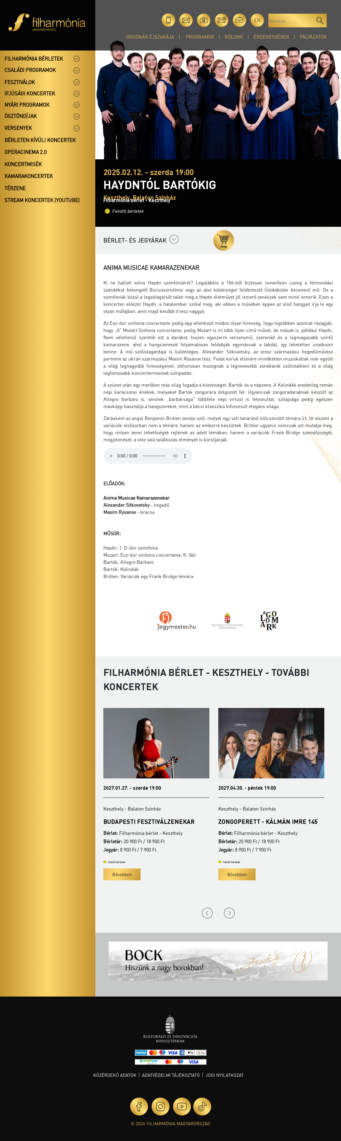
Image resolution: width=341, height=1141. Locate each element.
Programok (200, 37)
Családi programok (30, 70)
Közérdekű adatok (114, 1075)
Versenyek (18, 128)
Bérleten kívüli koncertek (40, 140)
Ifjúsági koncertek (29, 93)
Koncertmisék (23, 164)
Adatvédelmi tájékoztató (171, 1075)
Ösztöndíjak (20, 116)
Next (229, 913)
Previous (207, 913)
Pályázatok (313, 37)
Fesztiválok (19, 82)
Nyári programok (26, 104)
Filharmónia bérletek (33, 58)
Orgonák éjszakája (150, 37)
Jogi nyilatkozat (224, 1075)
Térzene (15, 188)
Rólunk (234, 37)
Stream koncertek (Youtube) (42, 200)
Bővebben (122, 874)
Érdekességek (271, 37)
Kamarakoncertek (28, 176)
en (257, 20)
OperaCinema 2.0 (25, 152)
